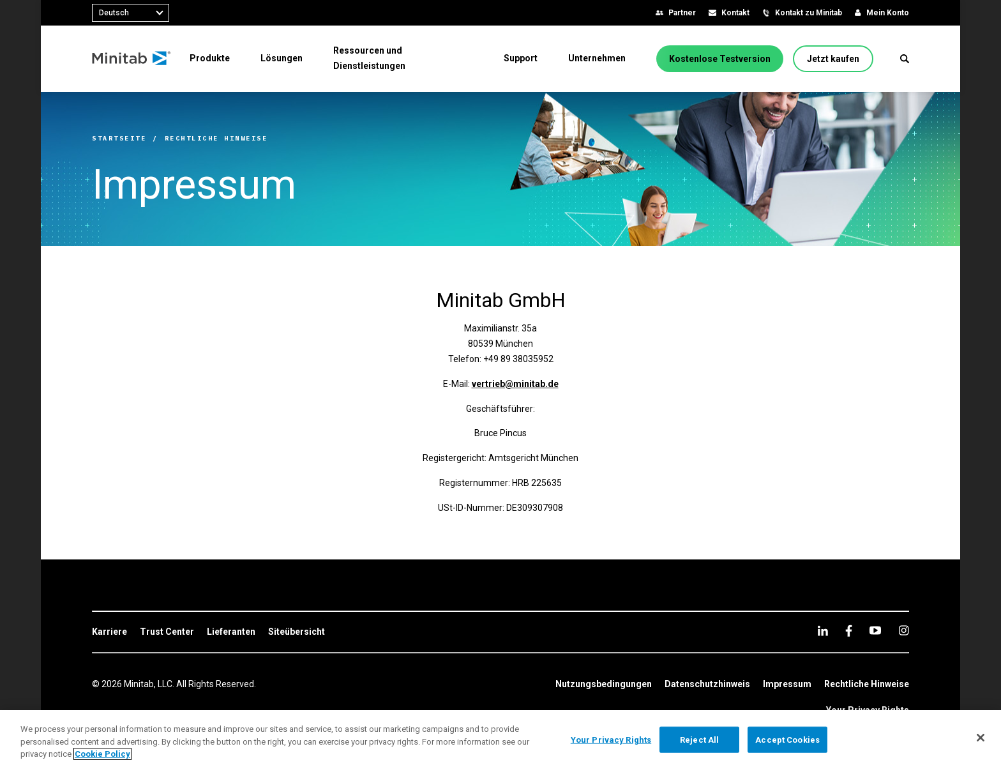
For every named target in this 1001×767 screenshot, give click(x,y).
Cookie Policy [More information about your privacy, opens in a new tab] (102, 754)
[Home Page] (132, 58)
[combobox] (130, 13)
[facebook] (848, 631)
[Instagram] (903, 630)
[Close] (981, 738)
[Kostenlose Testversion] (719, 58)
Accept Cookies (787, 739)
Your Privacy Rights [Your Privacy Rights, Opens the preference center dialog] (611, 739)
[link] (109, 632)
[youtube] (875, 630)
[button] (904, 58)
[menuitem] (210, 58)
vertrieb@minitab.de (515, 384)
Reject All (699, 739)
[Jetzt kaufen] (833, 58)
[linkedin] (823, 630)
